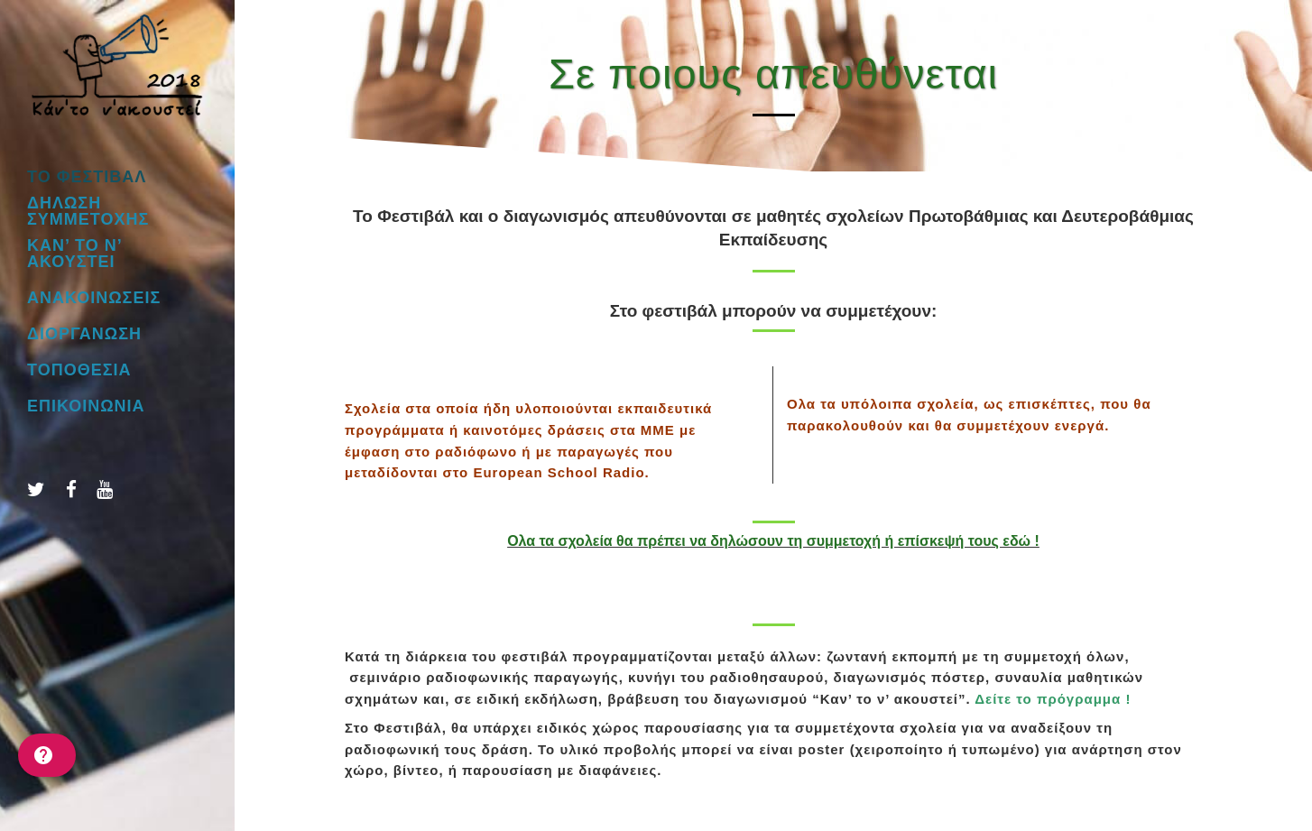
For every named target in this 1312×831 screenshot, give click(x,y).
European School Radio (558, 472)
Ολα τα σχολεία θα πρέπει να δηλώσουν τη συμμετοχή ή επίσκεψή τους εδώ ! (773, 541)
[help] (47, 755)
